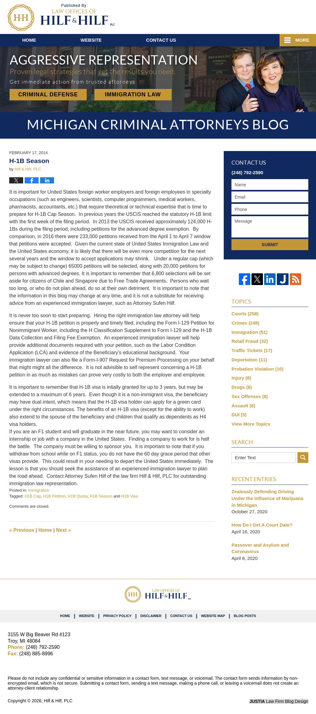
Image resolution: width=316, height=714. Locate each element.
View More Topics (250, 423)
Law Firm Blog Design (278, 701)
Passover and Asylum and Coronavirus (260, 548)
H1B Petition (54, 496)
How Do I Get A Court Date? (261, 524)
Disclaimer (150, 616)
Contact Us (181, 616)
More (302, 40)
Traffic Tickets (251, 350)
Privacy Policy (117, 616)
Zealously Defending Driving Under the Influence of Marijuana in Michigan (267, 498)
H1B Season (101, 496)
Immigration (38, 490)
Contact (161, 40)
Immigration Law (133, 94)
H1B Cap (33, 496)
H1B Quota (77, 496)
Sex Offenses (249, 396)
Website (91, 40)
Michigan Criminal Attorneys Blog (61, 17)
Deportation (249, 359)
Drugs (241, 387)
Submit (270, 244)
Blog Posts (245, 616)
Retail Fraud (249, 341)
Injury (241, 377)
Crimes (245, 323)
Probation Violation (257, 369)
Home (29, 40)
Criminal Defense (48, 94)
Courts (245, 313)
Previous (21, 530)
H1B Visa (129, 496)
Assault (243, 405)
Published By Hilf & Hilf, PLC (272, 16)
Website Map (213, 616)
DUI (238, 414)
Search (302, 457)
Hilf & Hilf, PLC (58, 700)
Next (63, 530)
